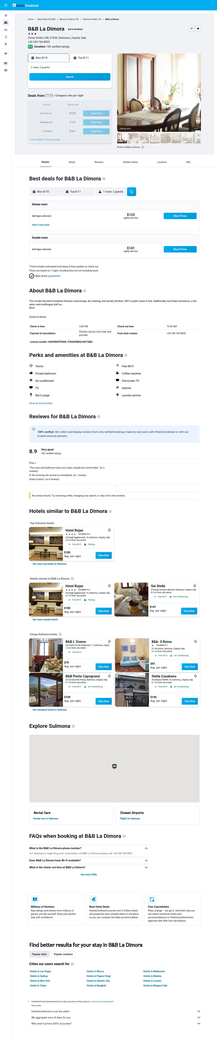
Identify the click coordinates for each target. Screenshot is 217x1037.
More (32, 307)
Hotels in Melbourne (154, 971)
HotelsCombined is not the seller (116, 1011)
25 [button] (70, 121)
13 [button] (86, 105)
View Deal (103, 555)
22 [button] (102, 113)
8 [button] (103, 97)
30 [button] (54, 129)
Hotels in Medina (152, 976)
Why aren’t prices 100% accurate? (116, 1023)
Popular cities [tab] (39, 954)
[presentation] (142, 147)
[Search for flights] (5, 15)
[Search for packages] (5, 37)
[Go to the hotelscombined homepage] (25, 5)
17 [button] (62, 113)
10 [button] (62, 105)
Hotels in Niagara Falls (155, 985)
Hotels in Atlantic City (98, 980)
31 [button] (62, 129)
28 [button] (94, 121)
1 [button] (103, 89)
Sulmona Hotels (90, 19)
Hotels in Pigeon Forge (99, 976)
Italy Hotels (42, 19)
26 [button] (78, 121)
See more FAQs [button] (89, 874)
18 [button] (70, 113)
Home (30, 19)
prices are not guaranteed (102, 1001)
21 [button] (94, 113)
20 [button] (86, 113)
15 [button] (102, 105)
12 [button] (78, 105)
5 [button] (78, 97)
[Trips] (5, 53)
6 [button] (86, 97)
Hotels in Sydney (39, 976)
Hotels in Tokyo (38, 985)
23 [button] (54, 121)
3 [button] (62, 97)
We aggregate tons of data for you (116, 1017)
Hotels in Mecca (95, 971)
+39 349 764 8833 (39, 41)
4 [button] (70, 97)
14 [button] (94, 105)
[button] (5, 5)
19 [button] (78, 113)
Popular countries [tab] (63, 954)
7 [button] (94, 97)
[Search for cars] (5, 29)
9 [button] (54, 105)
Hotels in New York (40, 980)
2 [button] (54, 97)
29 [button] (102, 121)
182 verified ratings (58, 46)
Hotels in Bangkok (96, 985)
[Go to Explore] (5, 44)
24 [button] (62, 121)
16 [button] (54, 113)
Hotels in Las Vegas (40, 971)
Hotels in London (152, 980)
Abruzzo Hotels (66, 19)
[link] (49, 563)
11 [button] (70, 105)
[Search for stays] (5, 22)
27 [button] (86, 121)
